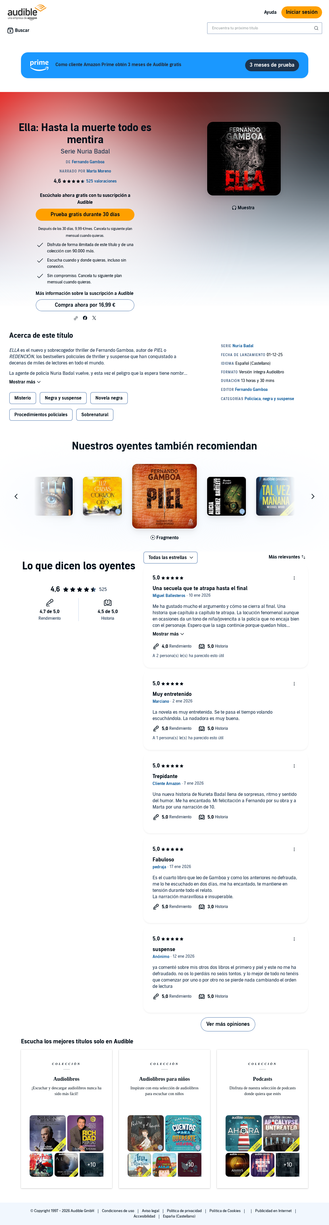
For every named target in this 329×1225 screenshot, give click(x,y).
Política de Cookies (225, 1211)
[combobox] (264, 28)
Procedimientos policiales (41, 415)
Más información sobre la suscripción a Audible (85, 293)
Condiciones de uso (118, 1211)
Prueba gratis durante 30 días (85, 215)
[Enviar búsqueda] (317, 28)
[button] (76, 318)
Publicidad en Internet (274, 1211)
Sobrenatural (94, 415)
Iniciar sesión (302, 12)
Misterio (22, 398)
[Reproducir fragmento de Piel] (164, 538)
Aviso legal (151, 1211)
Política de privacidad (185, 1211)
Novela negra (109, 398)
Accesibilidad (145, 1216)
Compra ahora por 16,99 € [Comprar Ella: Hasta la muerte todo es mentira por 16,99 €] (85, 305)
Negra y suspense (63, 398)
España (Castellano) (179, 1216)
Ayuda (270, 12)
